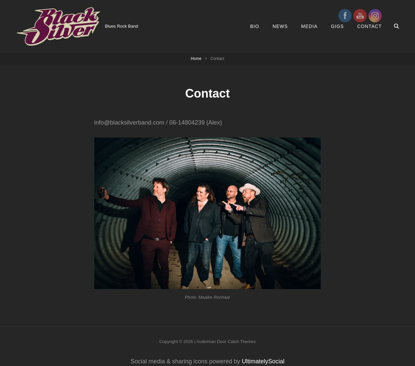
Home (196, 58)
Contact (369, 26)
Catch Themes (241, 341)
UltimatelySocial (263, 361)
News (280, 26)
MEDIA (309, 26)
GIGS (337, 26)
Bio (254, 26)
